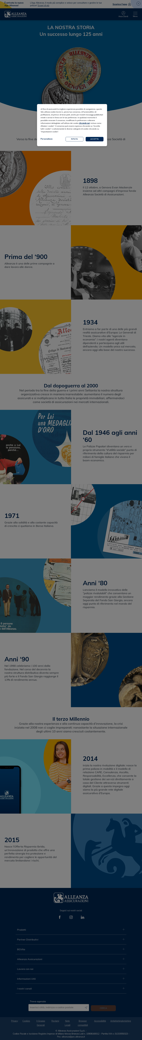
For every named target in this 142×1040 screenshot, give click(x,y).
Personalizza (46, 139)
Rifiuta (74, 139)
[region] (72, 125)
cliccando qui (84, 123)
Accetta (94, 139)
